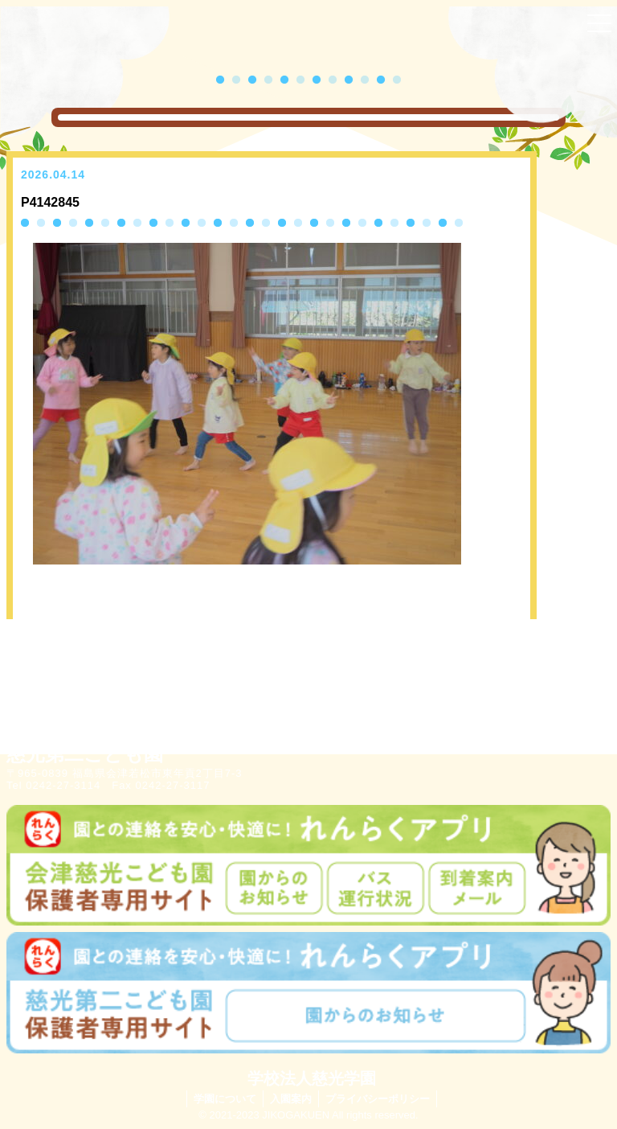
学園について (225, 1099)
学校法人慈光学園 (311, 1078)
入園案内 (291, 1099)
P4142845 (50, 202)
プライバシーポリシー (377, 1099)
